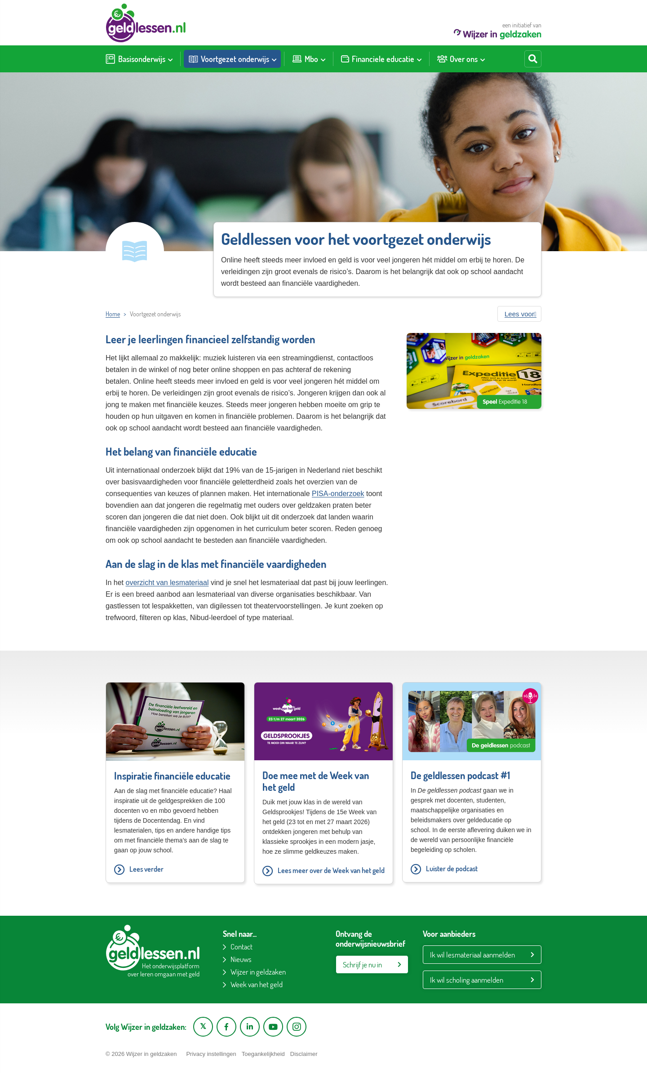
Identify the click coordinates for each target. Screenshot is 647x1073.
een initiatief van (497, 30)
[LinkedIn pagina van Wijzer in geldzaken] (250, 1027)
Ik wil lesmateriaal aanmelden (472, 954)
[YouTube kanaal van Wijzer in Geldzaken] (273, 1027)
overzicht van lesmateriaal (166, 582)
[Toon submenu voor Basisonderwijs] (170, 58)
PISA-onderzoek (338, 493)
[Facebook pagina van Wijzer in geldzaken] (226, 1027)
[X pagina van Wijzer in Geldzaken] (203, 1027)
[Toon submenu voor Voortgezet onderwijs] (274, 58)
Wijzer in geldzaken (258, 971)
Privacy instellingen (211, 1054)
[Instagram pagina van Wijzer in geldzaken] (296, 1027)
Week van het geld (256, 984)
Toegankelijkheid (263, 1054)
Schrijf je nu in (362, 964)
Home (113, 314)
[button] (519, 314)
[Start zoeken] (532, 58)
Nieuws (241, 959)
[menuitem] (139, 59)
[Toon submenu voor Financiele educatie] (419, 58)
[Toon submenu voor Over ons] (482, 58)
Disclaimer (304, 1054)
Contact (241, 946)
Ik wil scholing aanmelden (466, 979)
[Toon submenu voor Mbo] (323, 58)
